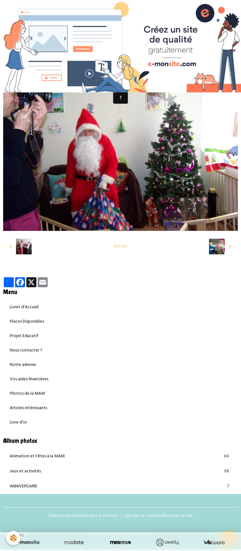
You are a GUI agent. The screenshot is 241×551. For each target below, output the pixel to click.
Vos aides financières (29, 379)
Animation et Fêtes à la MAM (120, 456)
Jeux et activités (120, 471)
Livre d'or (18, 422)
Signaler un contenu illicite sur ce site (158, 515)
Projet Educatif (24, 336)
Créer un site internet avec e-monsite (83, 515)
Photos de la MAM (27, 393)
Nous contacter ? (26, 350)
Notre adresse (23, 364)
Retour (120, 246)
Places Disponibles (27, 321)
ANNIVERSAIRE (120, 486)
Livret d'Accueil (24, 307)
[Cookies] (13, 538)
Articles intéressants (28, 408)
